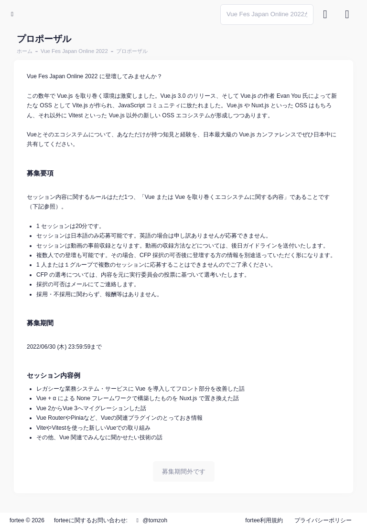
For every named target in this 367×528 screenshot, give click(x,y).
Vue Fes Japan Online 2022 (74, 51)
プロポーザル (132, 51)
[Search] (266, 14)
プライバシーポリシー (323, 520)
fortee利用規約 (264, 520)
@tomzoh (150, 520)
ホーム (24, 51)
